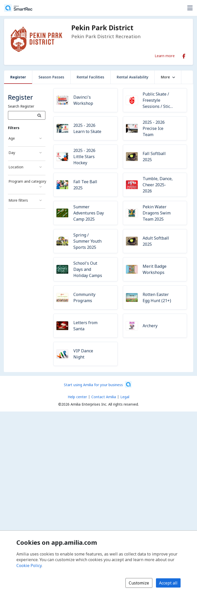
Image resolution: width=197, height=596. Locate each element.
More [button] (168, 77)
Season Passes (51, 77)
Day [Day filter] (11, 152)
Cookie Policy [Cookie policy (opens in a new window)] (29, 565)
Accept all (168, 583)
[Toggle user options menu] (190, 8)
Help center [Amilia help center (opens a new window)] (77, 396)
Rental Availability (132, 77)
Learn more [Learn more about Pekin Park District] (165, 55)
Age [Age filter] (11, 138)
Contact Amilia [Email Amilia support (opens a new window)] (103, 396)
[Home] (18, 8)
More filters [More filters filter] (18, 200)
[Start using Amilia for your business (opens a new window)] (98, 384)
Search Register (21, 106)
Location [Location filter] (15, 167)
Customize (139, 583)
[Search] (39, 115)
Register (18, 77)
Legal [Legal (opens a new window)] (124, 396)
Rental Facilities (90, 77)
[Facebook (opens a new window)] (184, 55)
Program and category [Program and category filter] (26, 181)
